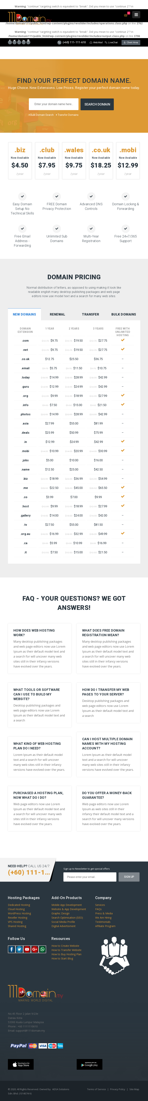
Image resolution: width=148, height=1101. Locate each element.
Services (100, 904)
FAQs (98, 909)
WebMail (96, 42)
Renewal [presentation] (57, 314)
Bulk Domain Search (41, 114)
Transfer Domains (67, 114)
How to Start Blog (62, 958)
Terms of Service (96, 1089)
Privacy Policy (118, 1089)
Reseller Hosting (17, 917)
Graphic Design (60, 913)
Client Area (131, 42)
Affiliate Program (105, 926)
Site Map (134, 1089)
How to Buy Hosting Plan (66, 954)
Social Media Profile (63, 921)
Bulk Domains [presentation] (123, 314)
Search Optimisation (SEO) (67, 917)
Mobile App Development (66, 904)
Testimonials (102, 921)
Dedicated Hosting (19, 904)
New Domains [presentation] (24, 314)
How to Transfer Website (66, 950)
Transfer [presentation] (90, 314)
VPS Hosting (15, 921)
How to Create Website (65, 945)
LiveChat (111, 42)
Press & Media (104, 913)
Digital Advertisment (63, 926)
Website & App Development (68, 909)
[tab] (24, 314)
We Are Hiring (103, 917)
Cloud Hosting (16, 909)
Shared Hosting (17, 926)
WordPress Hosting (19, 913)
